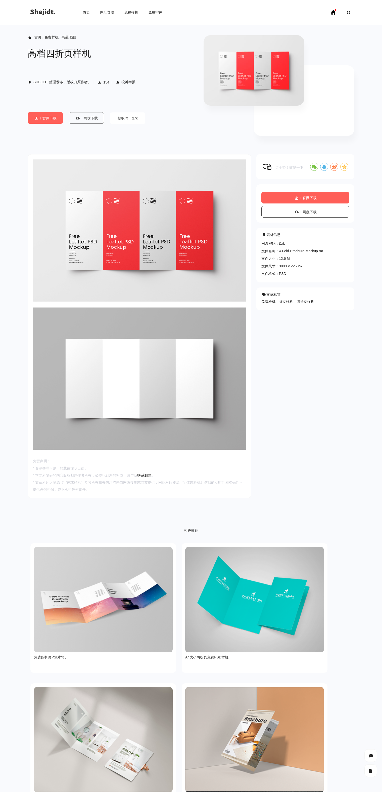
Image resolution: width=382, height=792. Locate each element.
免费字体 (155, 12)
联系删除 (144, 475)
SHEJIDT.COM (290, 770)
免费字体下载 (81, 784)
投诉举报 (125, 82)
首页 (86, 12)
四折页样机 (305, 302)
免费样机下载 (56, 784)
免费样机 (131, 12)
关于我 (33, 752)
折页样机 (286, 302)
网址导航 (107, 12)
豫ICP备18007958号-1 (336, 769)
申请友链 (103, 784)
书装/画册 (69, 37)
